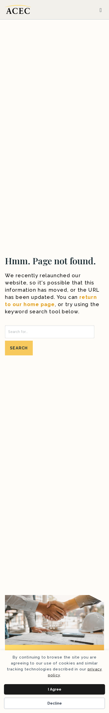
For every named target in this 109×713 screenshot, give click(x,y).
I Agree (54, 689)
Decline (54, 703)
